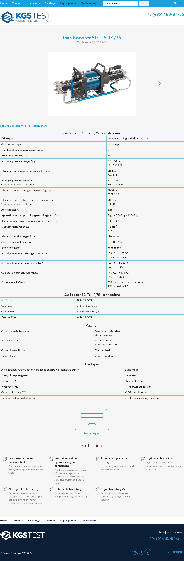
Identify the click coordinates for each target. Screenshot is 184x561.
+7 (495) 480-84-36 (165, 14)
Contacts (17, 3)
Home (3, 3)
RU (175, 3)
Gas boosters (88, 3)
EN (180, 3)
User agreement (175, 551)
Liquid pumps (68, 3)
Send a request (92, 421)
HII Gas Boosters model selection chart (23, 126)
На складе (33, 3)
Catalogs (50, 3)
